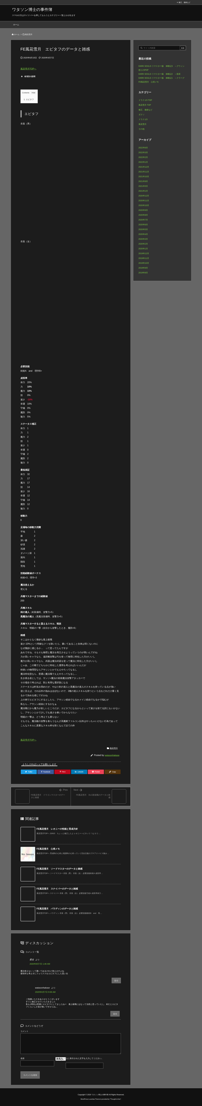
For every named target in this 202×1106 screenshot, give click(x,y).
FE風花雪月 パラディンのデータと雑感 (57, 908)
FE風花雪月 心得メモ (48, 849)
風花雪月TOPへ (28, 69)
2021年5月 (143, 186)
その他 (141, 129)
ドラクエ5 (143, 119)
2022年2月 (143, 157)
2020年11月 (144, 200)
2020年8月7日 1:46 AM (40, 964)
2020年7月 (143, 220)
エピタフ (29, 99)
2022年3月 (143, 152)
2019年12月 (144, 253)
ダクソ (141, 114)
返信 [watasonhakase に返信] (115, 1014)
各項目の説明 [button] (27, 76)
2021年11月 (144, 172)
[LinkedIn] (79, 772)
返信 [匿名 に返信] (116, 980)
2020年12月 (144, 196)
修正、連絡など (184, 2)
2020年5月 (143, 229)
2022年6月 (143, 148)
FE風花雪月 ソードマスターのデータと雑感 (59, 869)
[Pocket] (96, 772)
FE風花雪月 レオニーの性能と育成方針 (57, 829)
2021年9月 (143, 181)
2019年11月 (144, 258)
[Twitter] (29, 772)
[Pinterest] (62, 772)
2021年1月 (143, 191)
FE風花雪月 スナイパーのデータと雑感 (57, 889)
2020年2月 (143, 244)
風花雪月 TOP (145, 105)
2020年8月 (143, 215)
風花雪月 (28, 34)
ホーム (17, 34)
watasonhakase (112, 755)
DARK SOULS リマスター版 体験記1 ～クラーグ (162, 78)
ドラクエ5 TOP (145, 100)
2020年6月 (143, 224)
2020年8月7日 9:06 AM (45, 992)
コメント (24, 1031)
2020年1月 (143, 248)
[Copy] (112, 772)
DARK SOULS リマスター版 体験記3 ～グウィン (162, 66)
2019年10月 (144, 263)
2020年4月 (143, 234)
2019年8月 (143, 273)
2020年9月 (143, 210)
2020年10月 (144, 205)
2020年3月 (143, 239)
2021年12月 (144, 167)
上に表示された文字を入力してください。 (84, 1058)
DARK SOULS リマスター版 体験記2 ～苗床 (160, 74)
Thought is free (115, 1099)
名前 (22, 1058)
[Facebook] (45, 772)
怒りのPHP (144, 70)
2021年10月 (144, 176)
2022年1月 (143, 162)
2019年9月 (143, 268)
